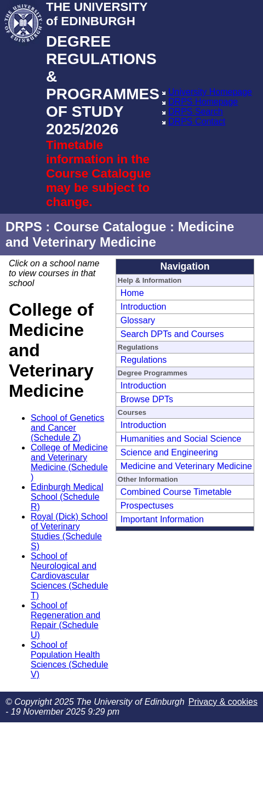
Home (132, 293)
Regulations (144, 359)
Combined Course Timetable (176, 492)
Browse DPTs (147, 399)
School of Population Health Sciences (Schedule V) (69, 659)
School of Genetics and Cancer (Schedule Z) (67, 427)
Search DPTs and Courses (172, 334)
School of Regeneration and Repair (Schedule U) (65, 620)
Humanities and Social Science (181, 438)
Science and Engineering (169, 452)
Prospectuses (147, 505)
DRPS (23, 226)
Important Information (162, 519)
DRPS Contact (196, 121)
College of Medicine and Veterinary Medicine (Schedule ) (69, 462)
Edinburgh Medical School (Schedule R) (67, 496)
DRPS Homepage (203, 101)
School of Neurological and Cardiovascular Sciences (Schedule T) (69, 575)
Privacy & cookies (223, 701)
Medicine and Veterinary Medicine (186, 466)
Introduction (144, 306)
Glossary (138, 320)
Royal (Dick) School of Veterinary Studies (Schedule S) (69, 531)
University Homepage (210, 91)
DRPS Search (195, 111)
